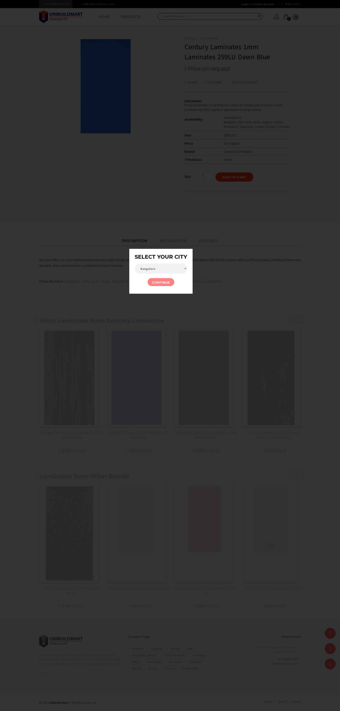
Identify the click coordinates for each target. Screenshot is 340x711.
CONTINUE (161, 282)
